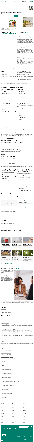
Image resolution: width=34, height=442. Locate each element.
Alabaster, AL (2, 416)
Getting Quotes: (4, 95)
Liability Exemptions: (21, 188)
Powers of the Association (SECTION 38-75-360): (8, 163)
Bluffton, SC (24, 422)
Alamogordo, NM (2, 413)
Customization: (4, 107)
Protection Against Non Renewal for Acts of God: (24, 190)
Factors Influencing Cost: (5, 93)
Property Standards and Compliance (7, 183)
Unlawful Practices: (21, 184)
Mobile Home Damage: (21, 93)
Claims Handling (4, 178)
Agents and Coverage (5, 182)
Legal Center (25, 439)
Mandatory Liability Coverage (22, 200)
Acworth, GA (2, 419)
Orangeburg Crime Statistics (5, 228)
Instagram (31, 435)
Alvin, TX (13, 407)
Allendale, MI (13, 410)
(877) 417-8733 (11, 435)
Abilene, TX (2, 407)
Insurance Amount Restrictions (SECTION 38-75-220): (9, 140)
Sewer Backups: (20, 108)
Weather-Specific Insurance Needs (3, 326)
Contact (25, 435)
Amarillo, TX (13, 408)
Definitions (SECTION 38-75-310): (6, 154)
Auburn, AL (24, 416)
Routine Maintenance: (21, 117)
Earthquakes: (20, 110)
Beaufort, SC (13, 422)
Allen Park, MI (2, 411)
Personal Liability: (21, 97)
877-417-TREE (24, 1)
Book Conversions (18, 437)
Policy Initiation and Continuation (7, 185)
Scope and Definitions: (21, 175)
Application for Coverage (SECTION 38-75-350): (8, 161)
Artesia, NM (13, 413)
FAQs (24, 436)
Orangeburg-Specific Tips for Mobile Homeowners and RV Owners (11, 230)
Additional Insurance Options (22, 202)
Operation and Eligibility (5, 176)
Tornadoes (3, 214)
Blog (24, 437)
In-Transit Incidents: (21, 113)
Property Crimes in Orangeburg (5, 226)
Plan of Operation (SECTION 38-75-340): (7, 160)
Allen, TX (2, 408)
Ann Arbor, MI (24, 410)
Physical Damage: (21, 91)
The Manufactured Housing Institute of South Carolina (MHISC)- (6, 270)
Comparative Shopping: (5, 111)
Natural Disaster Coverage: (6, 109)
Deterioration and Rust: (21, 121)
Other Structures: (21, 98)
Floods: (19, 111)
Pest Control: (20, 119)
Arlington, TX (24, 407)
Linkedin (31, 437)
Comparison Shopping (5, 180)
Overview (3, 174)
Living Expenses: (20, 100)
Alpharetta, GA (24, 419)
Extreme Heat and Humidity (6, 217)
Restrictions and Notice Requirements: (24, 177)
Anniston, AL (13, 416)
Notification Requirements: (22, 182)
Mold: (19, 124)
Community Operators (19, 435)
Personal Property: (21, 95)
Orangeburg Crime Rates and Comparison (7, 223)
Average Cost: (4, 91)
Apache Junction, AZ (3, 403)
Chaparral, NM (24, 413)
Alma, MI (13, 411)
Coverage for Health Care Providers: (23, 186)
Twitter (30, 436)
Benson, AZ (13, 403)
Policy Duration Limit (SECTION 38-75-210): (7, 138)
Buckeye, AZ (24, 403)
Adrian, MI (2, 410)
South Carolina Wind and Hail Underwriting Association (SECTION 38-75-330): (12, 158)
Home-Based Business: (21, 123)
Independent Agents (18, 436)
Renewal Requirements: (22, 181)
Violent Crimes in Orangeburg (5, 225)
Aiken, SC (2, 422)
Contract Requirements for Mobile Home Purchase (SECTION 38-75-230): (12, 142)
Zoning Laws (20, 115)
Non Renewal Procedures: (22, 179)
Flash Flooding (4, 215)
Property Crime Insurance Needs (3, 320)
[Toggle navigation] (15, 1)
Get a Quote (31, 1)
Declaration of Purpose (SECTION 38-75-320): (8, 156)
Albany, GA (13, 419)
